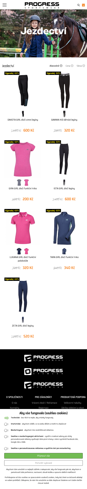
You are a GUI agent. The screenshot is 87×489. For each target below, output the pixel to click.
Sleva (81, 66)
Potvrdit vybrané (43, 463)
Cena (70, 66)
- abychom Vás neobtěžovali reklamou (32, 430)
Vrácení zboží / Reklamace (44, 403)
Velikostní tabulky (72, 403)
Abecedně (56, 66)
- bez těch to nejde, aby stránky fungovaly (32, 417)
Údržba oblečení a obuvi (72, 408)
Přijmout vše (43, 456)
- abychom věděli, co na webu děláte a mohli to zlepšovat (38, 423)
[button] (4, 4)
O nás (14, 403)
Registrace (43, 408)
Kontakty (14, 408)
